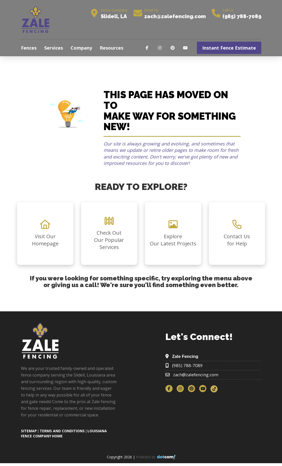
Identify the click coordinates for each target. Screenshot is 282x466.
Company (81, 48)
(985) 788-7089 (241, 16)
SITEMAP (29, 430)
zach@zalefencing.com (175, 16)
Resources (111, 48)
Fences (29, 48)
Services (53, 48)
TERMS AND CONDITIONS (62, 430)
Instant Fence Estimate (229, 48)
